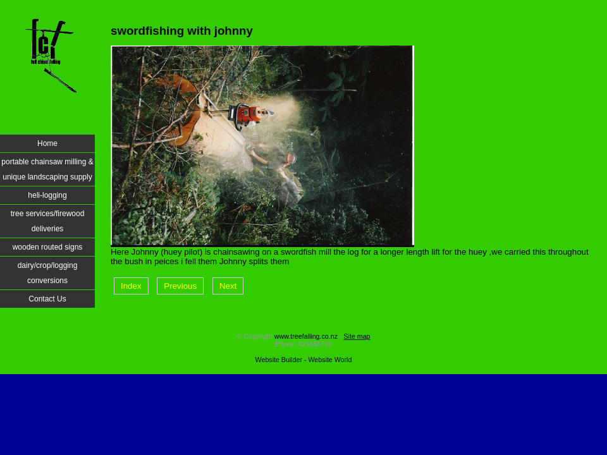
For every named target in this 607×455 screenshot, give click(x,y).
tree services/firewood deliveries (48, 221)
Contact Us (47, 298)
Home (47, 143)
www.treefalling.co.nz (306, 336)
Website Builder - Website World (303, 359)
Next (227, 286)
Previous (180, 286)
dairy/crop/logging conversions (48, 273)
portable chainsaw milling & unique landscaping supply (47, 169)
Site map (356, 336)
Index (131, 286)
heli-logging (47, 195)
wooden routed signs (48, 247)
